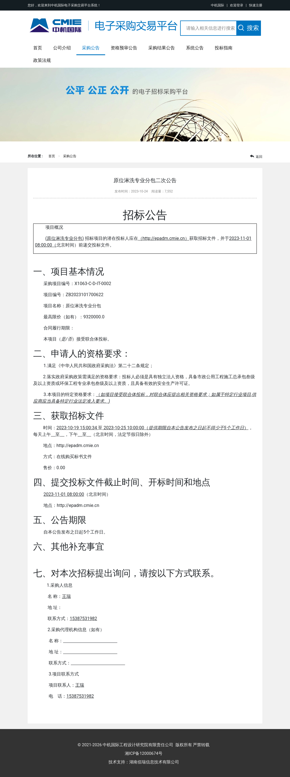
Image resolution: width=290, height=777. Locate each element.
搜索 (248, 27)
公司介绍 (62, 47)
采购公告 (91, 47)
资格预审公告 (124, 47)
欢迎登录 (236, 5)
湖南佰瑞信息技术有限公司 (154, 762)
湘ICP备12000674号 (146, 753)
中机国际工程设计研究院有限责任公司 (138, 744)
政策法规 (42, 60)
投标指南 (223, 47)
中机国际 (217, 5)
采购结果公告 (161, 47)
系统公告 (195, 47)
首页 (37, 47)
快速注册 (255, 5)
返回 (256, 156)
